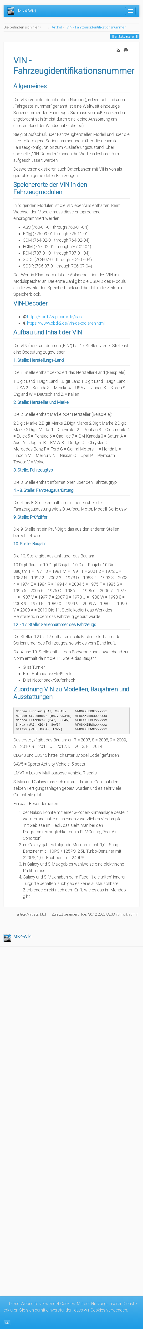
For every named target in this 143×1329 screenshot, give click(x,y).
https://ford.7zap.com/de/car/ (54, 316)
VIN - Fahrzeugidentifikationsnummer (96, 27)
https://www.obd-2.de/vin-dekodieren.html (66, 323)
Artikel (57, 27)
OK (7, 1322)
